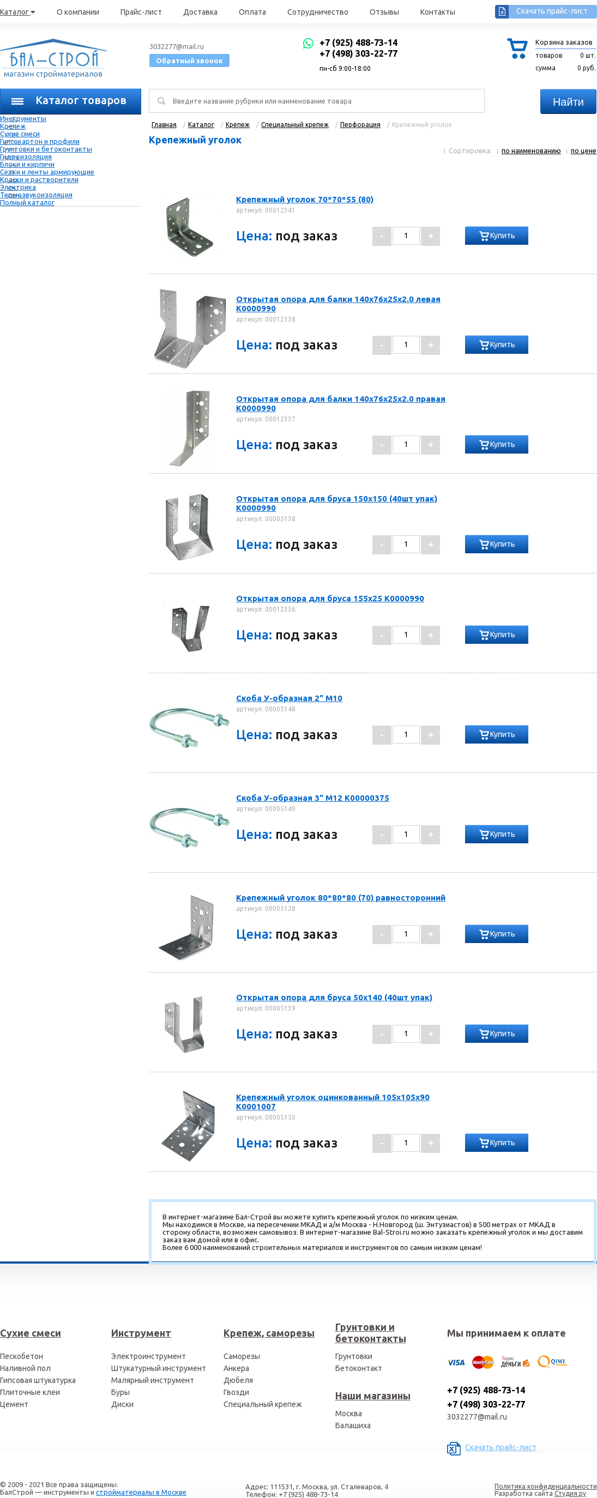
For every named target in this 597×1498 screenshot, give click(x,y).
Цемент (14, 1404)
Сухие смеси (20, 133)
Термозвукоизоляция (36, 194)
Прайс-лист (141, 12)
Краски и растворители (39, 179)
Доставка (200, 12)
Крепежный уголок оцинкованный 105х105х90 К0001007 (333, 1101)
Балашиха (353, 1425)
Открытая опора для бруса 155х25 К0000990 (330, 598)
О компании (78, 12)
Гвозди (236, 1392)
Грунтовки (353, 1356)
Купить (502, 235)
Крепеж (13, 126)
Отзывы (384, 12)
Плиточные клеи (30, 1392)
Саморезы (242, 1356)
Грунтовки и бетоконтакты (46, 149)
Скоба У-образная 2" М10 (289, 698)
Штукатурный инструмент (158, 1368)
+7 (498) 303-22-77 (358, 53)
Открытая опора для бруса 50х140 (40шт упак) (334, 997)
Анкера (236, 1368)
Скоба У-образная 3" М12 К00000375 (312, 797)
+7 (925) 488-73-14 (358, 42)
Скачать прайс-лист (552, 11)
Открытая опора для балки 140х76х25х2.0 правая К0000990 (340, 403)
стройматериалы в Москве (141, 1492)
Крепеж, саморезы (269, 1332)
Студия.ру (570, 1493)
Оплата (252, 12)
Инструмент (141, 1332)
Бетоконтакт (358, 1368)
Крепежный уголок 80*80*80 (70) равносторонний (340, 897)
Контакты (437, 12)
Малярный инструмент (152, 1380)
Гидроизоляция (26, 156)
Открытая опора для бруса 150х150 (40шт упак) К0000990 (336, 503)
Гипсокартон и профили (40, 141)
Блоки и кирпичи (27, 164)
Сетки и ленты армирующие (47, 172)
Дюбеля (238, 1380)
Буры (120, 1392)
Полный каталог (27, 202)
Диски (122, 1404)
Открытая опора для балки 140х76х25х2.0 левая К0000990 (338, 303)
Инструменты (23, 118)
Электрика (18, 187)
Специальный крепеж (263, 1404)
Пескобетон (21, 1356)
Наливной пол (25, 1368)
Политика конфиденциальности (546, 1486)
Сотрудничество (317, 12)
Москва (348, 1413)
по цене (583, 150)
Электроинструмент (148, 1356)
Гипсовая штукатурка (38, 1380)
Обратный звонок (189, 60)
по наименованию (531, 150)
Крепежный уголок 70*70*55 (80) (304, 199)
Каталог (17, 12)
